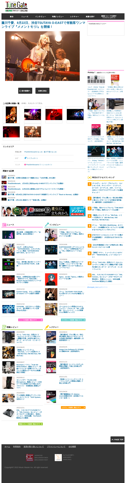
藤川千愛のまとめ (50, 152)
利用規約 (17, 446)
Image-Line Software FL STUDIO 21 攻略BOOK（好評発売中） (71, 350)
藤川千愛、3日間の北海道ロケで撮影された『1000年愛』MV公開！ (32, 178)
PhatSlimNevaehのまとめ (33, 152)
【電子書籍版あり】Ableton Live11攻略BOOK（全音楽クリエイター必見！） (71, 396)
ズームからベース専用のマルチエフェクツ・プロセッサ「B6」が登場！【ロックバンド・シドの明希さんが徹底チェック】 (71, 309)
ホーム (7, 446)
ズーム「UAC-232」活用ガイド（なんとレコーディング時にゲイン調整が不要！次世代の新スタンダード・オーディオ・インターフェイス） (28, 338)
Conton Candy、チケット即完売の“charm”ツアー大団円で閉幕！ (28, 293)
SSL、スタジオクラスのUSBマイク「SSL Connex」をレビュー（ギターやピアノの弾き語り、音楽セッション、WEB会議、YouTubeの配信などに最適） (29, 414)
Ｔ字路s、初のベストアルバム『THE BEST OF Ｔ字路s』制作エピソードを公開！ (71, 234)
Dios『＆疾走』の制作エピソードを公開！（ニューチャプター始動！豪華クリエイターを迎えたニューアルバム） (71, 265)
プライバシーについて (56, 446)
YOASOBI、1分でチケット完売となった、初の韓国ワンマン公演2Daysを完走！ (28, 308)
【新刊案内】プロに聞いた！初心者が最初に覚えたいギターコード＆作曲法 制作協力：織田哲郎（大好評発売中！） (71, 337)
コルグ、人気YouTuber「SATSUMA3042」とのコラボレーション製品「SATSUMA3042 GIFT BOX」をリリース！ (28, 250)
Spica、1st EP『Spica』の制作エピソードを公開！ (71, 278)
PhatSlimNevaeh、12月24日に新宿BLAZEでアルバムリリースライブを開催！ (36, 189)
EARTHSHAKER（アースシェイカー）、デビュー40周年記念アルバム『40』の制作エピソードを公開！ (71, 250)
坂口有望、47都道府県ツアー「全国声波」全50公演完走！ (28, 233)
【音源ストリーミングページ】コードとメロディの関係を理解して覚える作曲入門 (71, 381)
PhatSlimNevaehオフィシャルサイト (39, 165)
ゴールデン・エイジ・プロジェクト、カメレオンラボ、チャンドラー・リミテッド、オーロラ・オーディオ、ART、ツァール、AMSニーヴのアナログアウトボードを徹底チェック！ (107, 187)
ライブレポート (32, 158)
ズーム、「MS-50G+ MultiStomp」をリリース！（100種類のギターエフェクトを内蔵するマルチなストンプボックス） (108, 227)
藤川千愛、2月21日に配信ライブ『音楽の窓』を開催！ (27, 200)
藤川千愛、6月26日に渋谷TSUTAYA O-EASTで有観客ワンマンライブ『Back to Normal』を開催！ (43, 194)
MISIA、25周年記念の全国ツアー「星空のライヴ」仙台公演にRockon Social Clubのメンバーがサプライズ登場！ (28, 280)
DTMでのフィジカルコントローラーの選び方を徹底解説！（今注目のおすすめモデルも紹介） (107, 237)
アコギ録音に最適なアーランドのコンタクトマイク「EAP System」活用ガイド (29, 397)
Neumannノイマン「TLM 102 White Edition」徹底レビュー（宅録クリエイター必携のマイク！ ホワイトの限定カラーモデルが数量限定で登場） (28, 368)
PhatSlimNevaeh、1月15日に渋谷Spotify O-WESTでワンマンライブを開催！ (36, 183)
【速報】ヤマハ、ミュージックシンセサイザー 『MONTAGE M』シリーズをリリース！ (107, 255)
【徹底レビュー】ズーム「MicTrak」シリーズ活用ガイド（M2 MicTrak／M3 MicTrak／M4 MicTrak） (28, 353)
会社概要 (72, 446)
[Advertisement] (80, 6)
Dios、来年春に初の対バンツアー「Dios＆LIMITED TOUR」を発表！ (28, 264)
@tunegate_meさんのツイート (97, 287)
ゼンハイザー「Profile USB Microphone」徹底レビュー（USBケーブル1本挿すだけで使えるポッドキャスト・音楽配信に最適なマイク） (29, 384)
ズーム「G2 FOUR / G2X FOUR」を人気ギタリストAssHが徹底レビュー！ (71, 293)
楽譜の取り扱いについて (34, 446)
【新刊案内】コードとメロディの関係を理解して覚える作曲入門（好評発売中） (71, 366)
